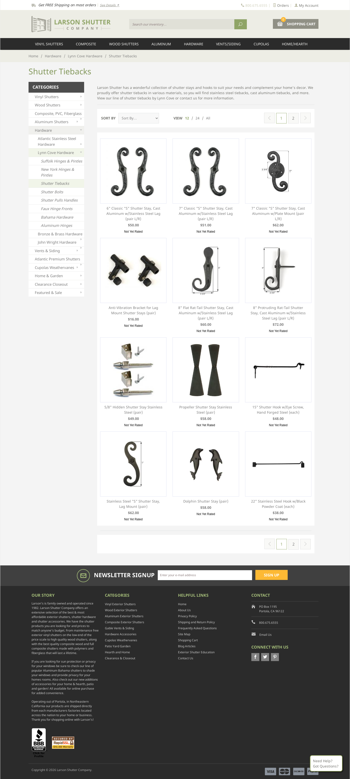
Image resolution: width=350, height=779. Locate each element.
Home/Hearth (294, 44)
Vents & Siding (57, 251)
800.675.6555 (268, 622)
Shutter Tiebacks (55, 183)
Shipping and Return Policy (196, 622)
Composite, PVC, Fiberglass (59, 114)
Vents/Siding (228, 44)
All (208, 118)
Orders (281, 5)
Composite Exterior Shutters (124, 622)
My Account (306, 5)
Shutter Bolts (52, 191)
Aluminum (161, 44)
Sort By (108, 118)
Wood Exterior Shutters (121, 610)
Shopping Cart (188, 640)
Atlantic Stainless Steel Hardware (60, 141)
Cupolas (261, 44)
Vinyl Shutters (49, 44)
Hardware (193, 44)
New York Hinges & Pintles (57, 172)
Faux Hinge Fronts (56, 208)
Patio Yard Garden (117, 646)
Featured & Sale (59, 292)
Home (33, 56)
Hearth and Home (117, 652)
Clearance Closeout (59, 284)
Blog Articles (187, 646)
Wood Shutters (124, 44)
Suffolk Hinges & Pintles (61, 161)
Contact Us (185, 658)
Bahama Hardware (57, 217)
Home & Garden (59, 276)
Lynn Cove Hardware (85, 56)
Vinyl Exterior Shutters (120, 604)
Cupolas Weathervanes (57, 267)
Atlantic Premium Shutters (59, 259)
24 (198, 118)
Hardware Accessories (120, 634)
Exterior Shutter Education (196, 652)
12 (187, 118)
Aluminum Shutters (57, 122)
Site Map (184, 634)
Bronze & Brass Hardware (60, 234)
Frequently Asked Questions (197, 628)
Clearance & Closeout (120, 658)
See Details (109, 5)
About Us (184, 610)
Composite (86, 44)
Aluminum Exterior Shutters (124, 616)
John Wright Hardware (60, 243)
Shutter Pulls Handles (59, 200)
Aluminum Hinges (56, 225)
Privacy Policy (187, 616)
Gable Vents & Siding (119, 628)
